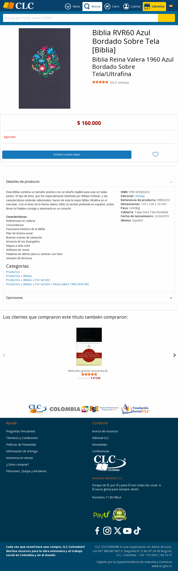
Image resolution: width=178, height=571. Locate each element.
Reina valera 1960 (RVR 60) (71, 284)
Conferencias (100, 451)
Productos (13, 272)
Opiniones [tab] (14, 297)
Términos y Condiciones (22, 438)
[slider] (100, 82)
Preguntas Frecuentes (20, 431)
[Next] (174, 354)
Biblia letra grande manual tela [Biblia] (89, 371)
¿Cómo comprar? (17, 464)
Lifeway (139, 196)
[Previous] (3, 354)
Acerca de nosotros (105, 431)
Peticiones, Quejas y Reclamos (26, 471)
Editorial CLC (100, 438)
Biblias (27, 276)
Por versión (42, 280)
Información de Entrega (21, 451)
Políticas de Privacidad (21, 444)
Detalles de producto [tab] (23, 181)
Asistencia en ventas (19, 458)
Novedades (99, 444)
